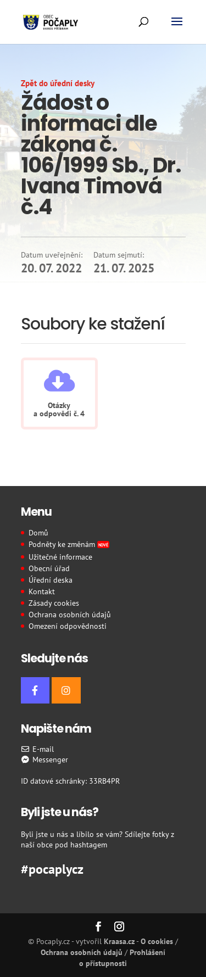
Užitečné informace (60, 557)
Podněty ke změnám (69, 544)
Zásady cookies (54, 603)
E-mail (37, 749)
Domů (38, 533)
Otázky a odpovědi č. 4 (59, 409)
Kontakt (42, 591)
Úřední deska (51, 580)
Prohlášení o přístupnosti (122, 957)
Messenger (45, 759)
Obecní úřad (49, 568)
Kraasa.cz (119, 941)
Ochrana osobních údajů (70, 614)
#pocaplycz (52, 868)
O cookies (157, 941)
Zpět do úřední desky (57, 83)
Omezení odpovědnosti (68, 626)
